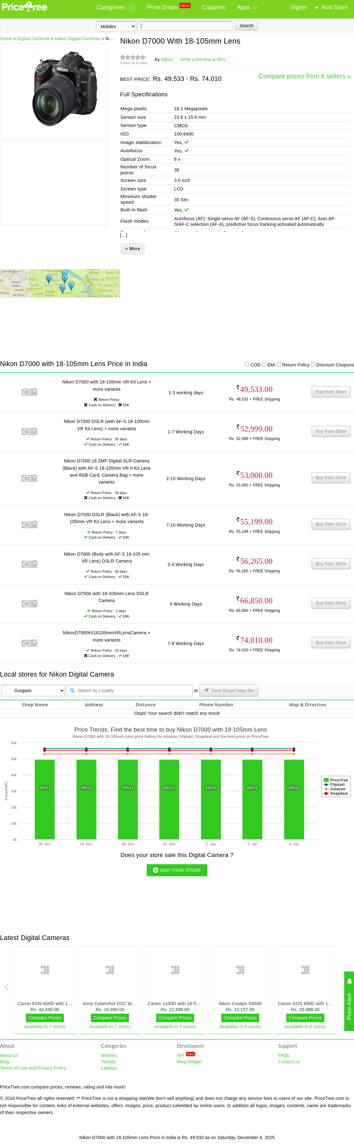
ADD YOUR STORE (177, 870)
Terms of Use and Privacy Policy (33, 1068)
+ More (132, 248)
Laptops (109, 1068)
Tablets (108, 1061)
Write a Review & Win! (203, 59)
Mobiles (109, 1055)
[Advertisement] (53, 183)
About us (9, 1055)
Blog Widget (189, 1061)
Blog (4, 1061)
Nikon (167, 59)
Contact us (289, 1061)
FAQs (284, 1055)
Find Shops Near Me (229, 690)
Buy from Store (331, 391)
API (186, 1055)
